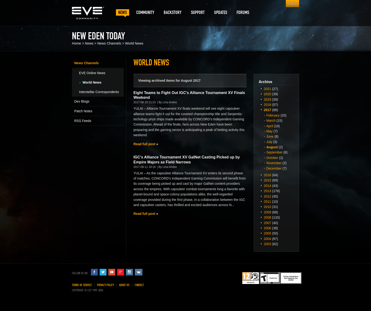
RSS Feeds (82, 121)
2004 (267, 239)
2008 (267, 217)
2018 (267, 105)
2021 (267, 89)
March (271, 120)
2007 (267, 223)
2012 (267, 196)
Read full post (144, 144)
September (274, 152)
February (273, 115)
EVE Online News (92, 73)
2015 (267, 180)
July (269, 142)
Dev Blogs (81, 101)
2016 (267, 175)
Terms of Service (82, 285)
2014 (267, 186)
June (270, 136)
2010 (267, 207)
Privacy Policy (105, 285)
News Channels (109, 43)
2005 (267, 233)
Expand (261, 88)
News (89, 43)
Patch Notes (83, 111)
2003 (267, 244)
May (269, 131)
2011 (267, 201)
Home (76, 43)
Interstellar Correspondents (99, 92)
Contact (139, 285)
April (269, 126)
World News (134, 43)
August (272, 147)
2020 (267, 94)
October (272, 158)
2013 (267, 191)
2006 (267, 228)
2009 (267, 212)
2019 (267, 99)
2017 (267, 110)
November (274, 163)
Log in (292, 3)
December (274, 168)
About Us (124, 285)
